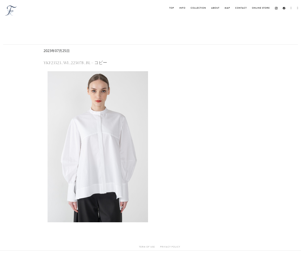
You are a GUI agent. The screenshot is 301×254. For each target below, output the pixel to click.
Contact (241, 7)
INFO (182, 7)
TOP (171, 7)
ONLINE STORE (261, 7)
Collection (198, 7)
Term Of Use (147, 246)
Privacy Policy (170, 246)
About (215, 7)
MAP (227, 7)
